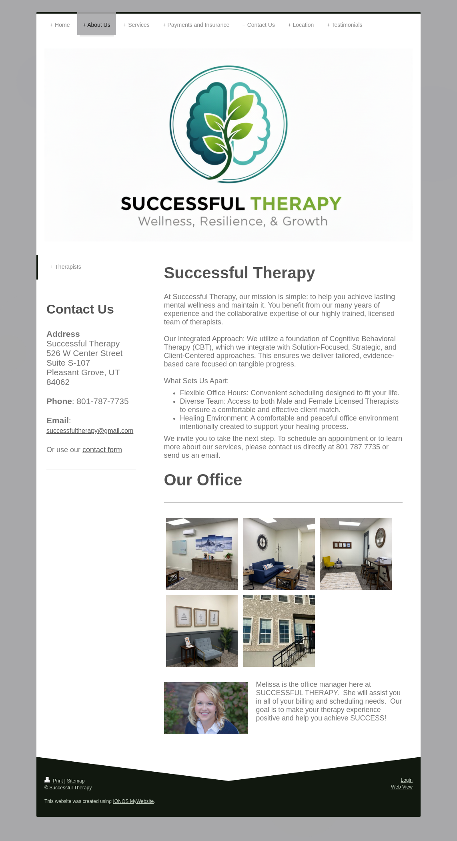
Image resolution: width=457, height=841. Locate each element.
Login (407, 780)
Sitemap (75, 781)
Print (54, 781)
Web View (402, 787)
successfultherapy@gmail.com (89, 430)
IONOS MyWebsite (133, 801)
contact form (102, 450)
